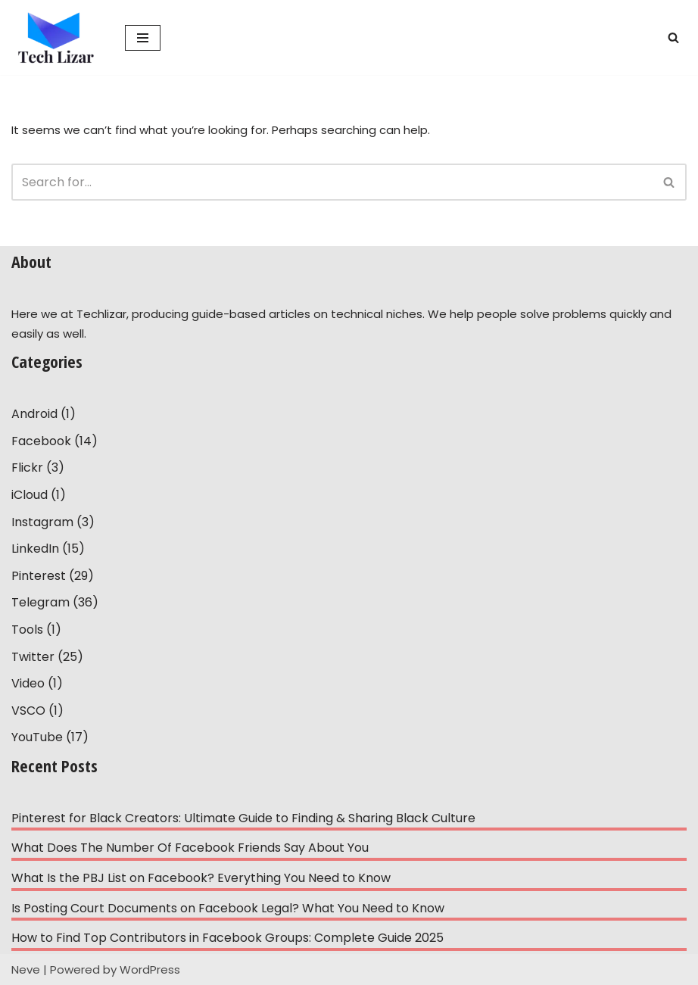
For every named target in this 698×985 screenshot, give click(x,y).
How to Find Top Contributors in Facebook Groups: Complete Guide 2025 (227, 937)
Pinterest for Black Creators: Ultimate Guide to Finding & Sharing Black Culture (243, 818)
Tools (27, 629)
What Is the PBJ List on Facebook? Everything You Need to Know (201, 878)
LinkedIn (35, 548)
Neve (25, 969)
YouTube (37, 737)
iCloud (29, 494)
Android (34, 413)
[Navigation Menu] (142, 38)
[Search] (673, 37)
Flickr (27, 467)
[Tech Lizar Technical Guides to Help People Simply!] (56, 37)
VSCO (28, 710)
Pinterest (38, 575)
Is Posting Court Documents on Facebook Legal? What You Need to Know (227, 908)
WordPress (150, 969)
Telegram (40, 602)
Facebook (41, 441)
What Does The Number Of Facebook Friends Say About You (190, 847)
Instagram (42, 522)
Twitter (33, 656)
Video (28, 683)
